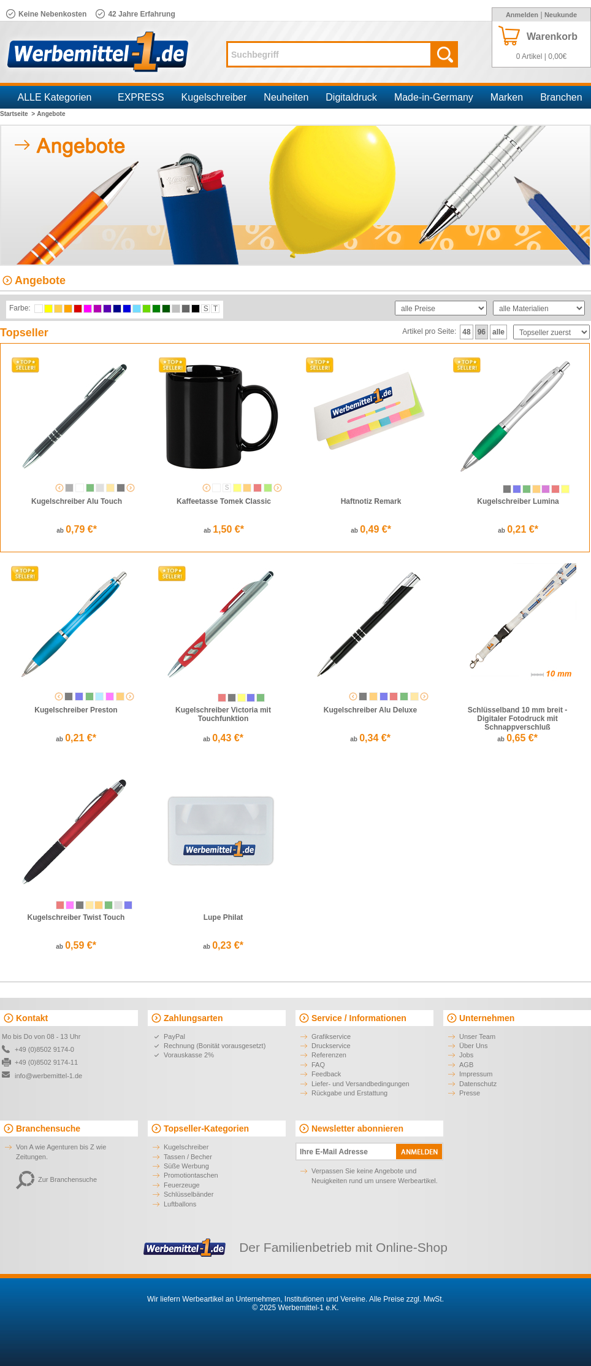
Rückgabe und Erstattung (349, 1093)
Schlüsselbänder (188, 1194)
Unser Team (477, 1036)
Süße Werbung (186, 1166)
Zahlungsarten (193, 1018)
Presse (469, 1093)
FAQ (318, 1064)
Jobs (466, 1055)
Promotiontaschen (191, 1175)
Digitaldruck (351, 97)
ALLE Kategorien (55, 97)
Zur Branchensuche (56, 1179)
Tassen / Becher (188, 1156)
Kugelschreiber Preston (75, 710)
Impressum (475, 1074)
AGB (466, 1064)
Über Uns (473, 1045)
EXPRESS (141, 97)
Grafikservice (331, 1036)
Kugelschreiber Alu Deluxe (370, 710)
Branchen (561, 97)
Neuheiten (286, 97)
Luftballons (180, 1204)
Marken (506, 97)
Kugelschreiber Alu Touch (76, 501)
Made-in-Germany (433, 97)
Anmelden (522, 14)
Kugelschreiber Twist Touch (76, 917)
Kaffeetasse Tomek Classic (224, 501)
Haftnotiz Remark (371, 501)
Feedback (326, 1074)
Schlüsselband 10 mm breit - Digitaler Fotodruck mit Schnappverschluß (518, 718)
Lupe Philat (223, 917)
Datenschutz (478, 1083)
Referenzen (328, 1055)
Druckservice (331, 1045)
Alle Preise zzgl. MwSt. (406, 1299)
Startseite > (17, 113)
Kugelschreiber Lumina (518, 501)
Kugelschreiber (214, 97)
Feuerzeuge (182, 1185)
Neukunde (560, 14)
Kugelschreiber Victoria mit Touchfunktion (223, 714)
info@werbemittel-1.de (48, 1075)
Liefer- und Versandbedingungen (360, 1083)
